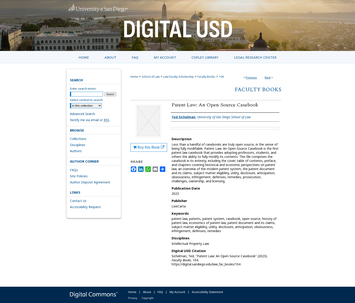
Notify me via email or (89, 120)
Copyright (148, 298)
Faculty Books (206, 77)
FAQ (160, 292)
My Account (177, 292)
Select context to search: (86, 100)
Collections (78, 139)
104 (221, 77)
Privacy (132, 298)
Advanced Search (82, 114)
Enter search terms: (83, 89)
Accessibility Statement (207, 292)
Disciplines (77, 145)
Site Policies (79, 176)
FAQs (74, 170)
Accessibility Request (85, 207)
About (147, 292)
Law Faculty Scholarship (178, 77)
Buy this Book (148, 147)
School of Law (151, 77)
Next (268, 77)
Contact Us (78, 201)
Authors (76, 151)
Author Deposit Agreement (90, 182)
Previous (251, 77)
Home (134, 77)
